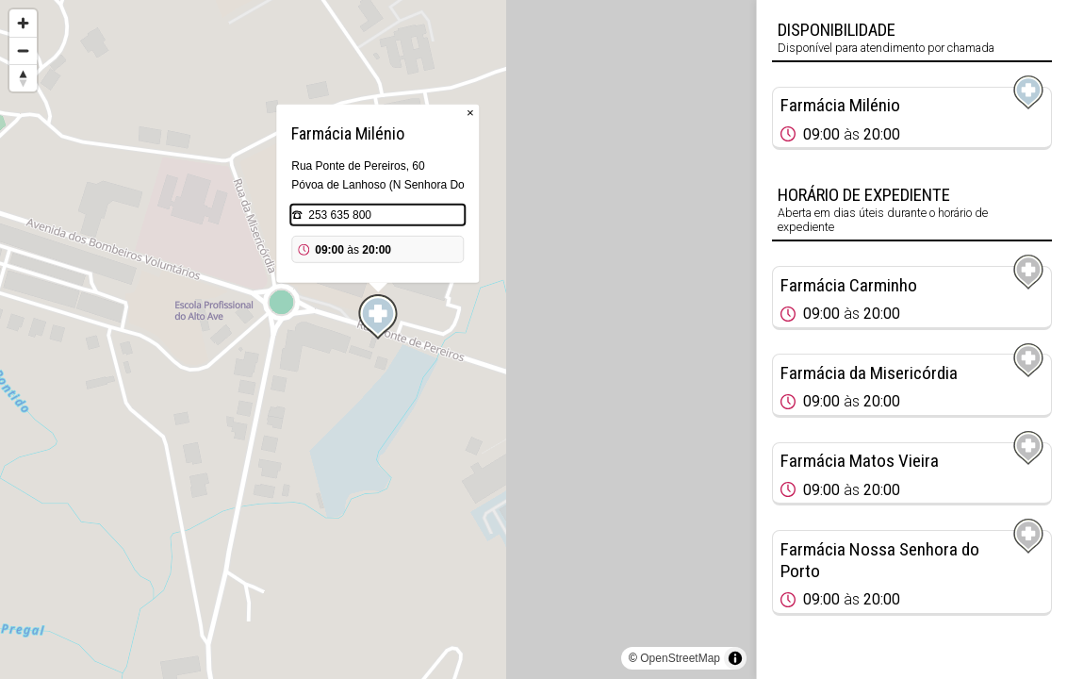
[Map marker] (378, 317)
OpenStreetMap (680, 658)
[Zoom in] (23, 23)
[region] (378, 339)
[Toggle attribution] (735, 658)
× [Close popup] (470, 113)
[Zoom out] (23, 50)
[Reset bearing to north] (23, 77)
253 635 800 (339, 215)
